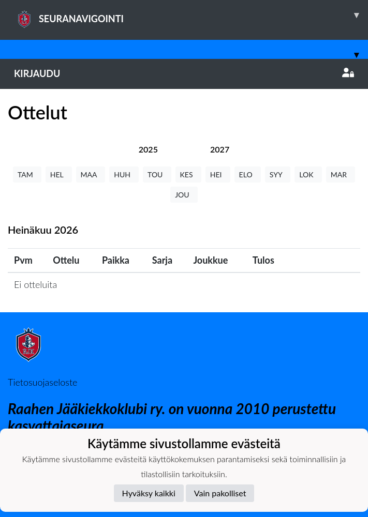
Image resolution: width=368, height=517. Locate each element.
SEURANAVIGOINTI (191, 15)
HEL (58, 174)
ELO (247, 174)
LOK (308, 174)
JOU (184, 194)
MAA (91, 174)
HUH (124, 174)
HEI (218, 174)
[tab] (148, 149)
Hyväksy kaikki (148, 493)
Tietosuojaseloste (42, 382)
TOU (157, 174)
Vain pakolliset (220, 493)
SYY (278, 174)
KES (188, 174)
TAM (27, 174)
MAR (340, 174)
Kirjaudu (184, 73)
